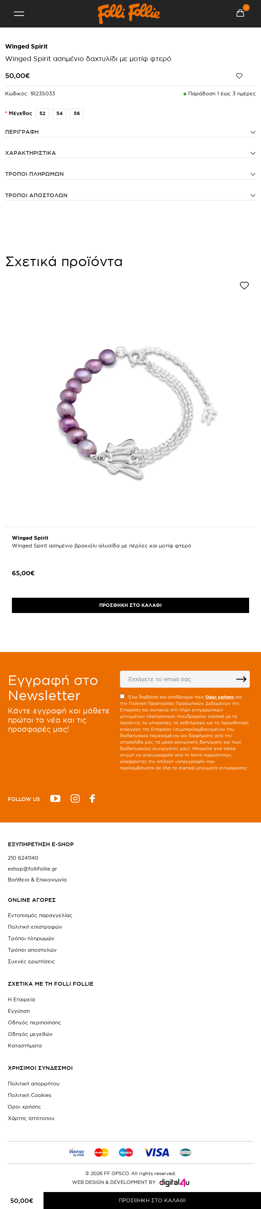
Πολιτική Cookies (29, 1095)
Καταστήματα (25, 1045)
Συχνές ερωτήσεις (31, 961)
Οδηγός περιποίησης (34, 1022)
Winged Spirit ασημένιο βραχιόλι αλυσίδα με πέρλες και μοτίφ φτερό (101, 545)
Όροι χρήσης (24, 1107)
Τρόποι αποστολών (36, 195)
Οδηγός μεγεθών (30, 1034)
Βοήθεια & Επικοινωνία (37, 879)
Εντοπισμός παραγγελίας (40, 915)
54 (58, 113)
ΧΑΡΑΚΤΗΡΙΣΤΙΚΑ (30, 153)
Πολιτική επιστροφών (35, 927)
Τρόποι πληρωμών (34, 174)
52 (41, 113)
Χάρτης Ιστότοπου (31, 1118)
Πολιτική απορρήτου (33, 1083)
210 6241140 (23, 858)
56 (75, 113)
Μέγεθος (20, 113)
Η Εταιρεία (21, 999)
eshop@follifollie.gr (32, 869)
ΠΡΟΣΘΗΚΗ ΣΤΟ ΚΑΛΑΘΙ (152, 1200)
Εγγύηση (19, 1011)
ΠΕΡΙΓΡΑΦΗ (22, 132)
